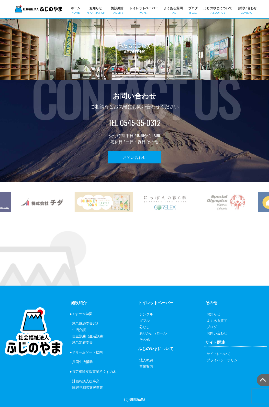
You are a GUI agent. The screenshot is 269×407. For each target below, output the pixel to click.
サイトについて (219, 353)
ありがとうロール (153, 332)
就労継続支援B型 (85, 323)
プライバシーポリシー (224, 359)
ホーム (75, 9)
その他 (144, 339)
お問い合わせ (247, 9)
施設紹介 (117, 9)
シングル (146, 313)
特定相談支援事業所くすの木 (94, 371)
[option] (104, 211)
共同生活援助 (82, 361)
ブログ (193, 9)
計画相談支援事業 (86, 380)
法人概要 (146, 359)
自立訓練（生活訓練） (89, 335)
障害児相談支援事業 (87, 387)
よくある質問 (173, 9)
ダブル (144, 320)
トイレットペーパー (143, 9)
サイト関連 (215, 342)
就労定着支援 (82, 342)
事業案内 (146, 366)
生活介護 (79, 329)
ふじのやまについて (217, 9)
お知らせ (95, 9)
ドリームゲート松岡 (87, 351)
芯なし (144, 326)
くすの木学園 (82, 313)
